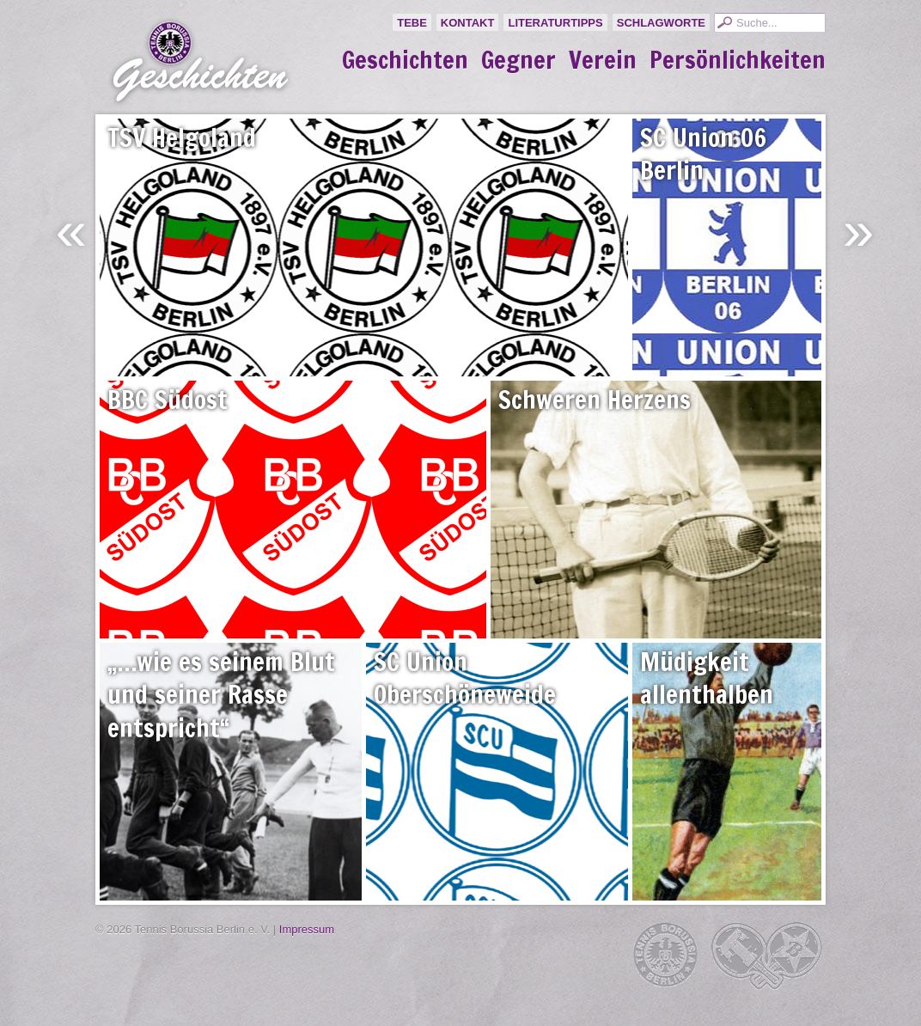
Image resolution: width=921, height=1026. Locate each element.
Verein (603, 60)
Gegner (518, 60)
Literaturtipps (555, 22)
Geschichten (405, 60)
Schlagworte (661, 22)
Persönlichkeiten (738, 60)
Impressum (306, 929)
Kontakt (468, 22)
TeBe (412, 22)
